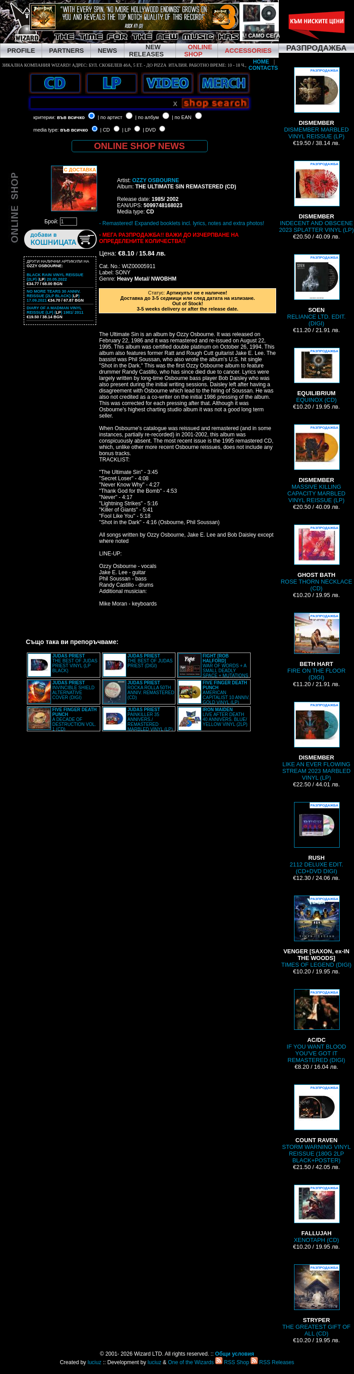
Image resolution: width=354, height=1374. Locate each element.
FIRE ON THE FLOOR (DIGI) (316, 647)
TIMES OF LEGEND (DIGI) (316, 932)
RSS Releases (272, 1362)
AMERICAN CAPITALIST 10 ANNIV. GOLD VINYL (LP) (226, 692)
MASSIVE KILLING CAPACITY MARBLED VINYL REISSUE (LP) (316, 464)
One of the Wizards (191, 1362)
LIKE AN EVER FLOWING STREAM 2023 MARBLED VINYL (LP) (316, 741)
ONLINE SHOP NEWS (139, 146)
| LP (126, 129)
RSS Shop (232, 1362)
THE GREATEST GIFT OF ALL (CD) (316, 1300)
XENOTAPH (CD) (316, 1214)
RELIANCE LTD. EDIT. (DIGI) (316, 290)
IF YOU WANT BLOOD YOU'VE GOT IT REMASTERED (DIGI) (316, 1026)
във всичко (71, 117)
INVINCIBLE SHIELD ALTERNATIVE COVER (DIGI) (73, 690)
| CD (105, 129)
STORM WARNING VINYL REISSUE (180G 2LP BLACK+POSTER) (316, 1124)
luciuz (95, 1362)
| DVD (149, 129)
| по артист (110, 117)
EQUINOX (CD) (316, 375)
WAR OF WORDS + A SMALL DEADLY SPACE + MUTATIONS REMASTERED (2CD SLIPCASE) (213, 668)
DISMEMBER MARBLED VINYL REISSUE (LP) (316, 103)
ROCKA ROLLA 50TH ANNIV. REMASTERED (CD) (151, 690)
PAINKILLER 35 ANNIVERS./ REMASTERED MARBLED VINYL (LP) (150, 719)
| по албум (147, 117)
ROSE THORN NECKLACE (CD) (316, 558)
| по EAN (182, 117)
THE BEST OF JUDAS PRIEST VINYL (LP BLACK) (75, 663)
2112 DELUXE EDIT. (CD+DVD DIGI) (316, 838)
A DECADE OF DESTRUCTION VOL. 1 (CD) (74, 719)
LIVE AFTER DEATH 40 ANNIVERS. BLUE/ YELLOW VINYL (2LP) (225, 717)
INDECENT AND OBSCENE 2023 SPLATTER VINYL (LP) (316, 197)
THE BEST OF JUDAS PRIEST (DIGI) (150, 660)
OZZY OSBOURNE (155, 180)
